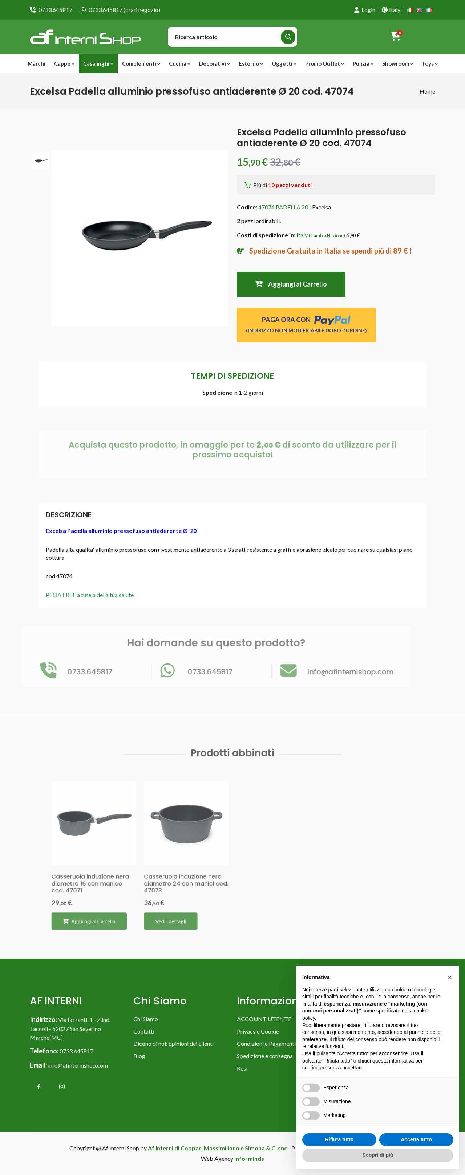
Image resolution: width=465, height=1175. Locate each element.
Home (427, 91)
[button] (450, 977)
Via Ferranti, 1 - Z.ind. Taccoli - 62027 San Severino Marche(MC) (70, 1028)
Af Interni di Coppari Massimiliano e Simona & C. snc (217, 1148)
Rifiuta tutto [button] (339, 1139)
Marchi (36, 63)
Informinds (249, 1158)
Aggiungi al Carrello (291, 284)
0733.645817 (55, 9)
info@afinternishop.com (78, 1065)
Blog (139, 1055)
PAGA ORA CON (306, 324)
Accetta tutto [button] (416, 1139)
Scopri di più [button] (378, 1155)
